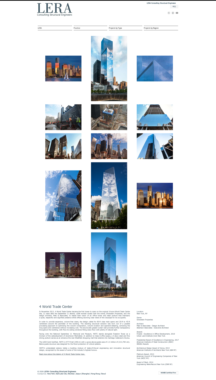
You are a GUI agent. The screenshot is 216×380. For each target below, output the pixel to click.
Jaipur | (79, 374)
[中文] (174, 6)
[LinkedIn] (168, 12)
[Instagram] (172, 12)
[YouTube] (176, 12)
